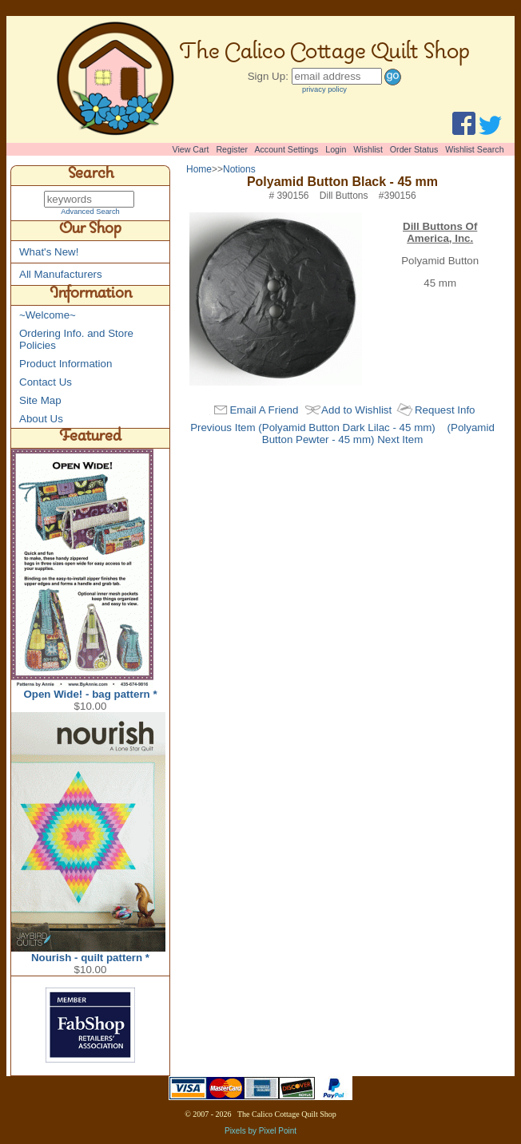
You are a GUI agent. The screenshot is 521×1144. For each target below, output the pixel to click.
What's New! (48, 253)
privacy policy (324, 89)
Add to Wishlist (356, 410)
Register (232, 149)
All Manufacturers (60, 275)
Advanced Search (90, 212)
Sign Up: (268, 76)
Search (90, 175)
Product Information (65, 364)
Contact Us (45, 383)
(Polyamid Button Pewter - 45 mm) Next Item (378, 433)
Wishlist (368, 149)
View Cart (191, 149)
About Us (41, 420)
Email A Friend (263, 410)
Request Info (445, 410)
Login (335, 149)
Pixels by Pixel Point (260, 1131)
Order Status (414, 149)
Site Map (40, 401)
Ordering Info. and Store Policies (76, 340)
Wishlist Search (474, 149)
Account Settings (286, 149)
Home (199, 169)
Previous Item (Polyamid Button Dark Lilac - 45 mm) (312, 427)
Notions (239, 169)
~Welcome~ (47, 316)
